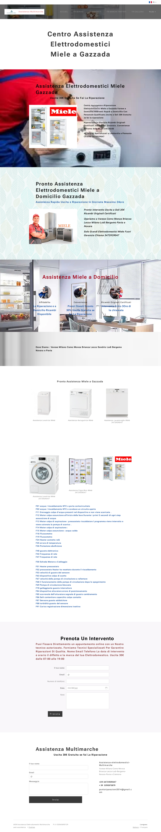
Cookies (32, 827)
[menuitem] (63, 12)
